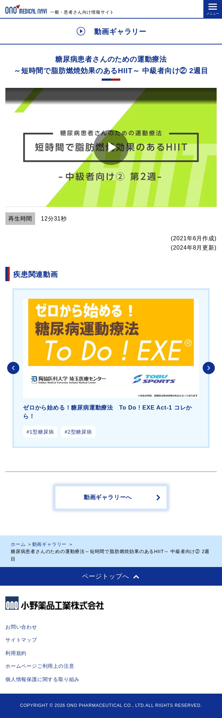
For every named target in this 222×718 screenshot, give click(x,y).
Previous (13, 368)
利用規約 (15, 653)
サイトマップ (21, 640)
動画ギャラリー (49, 544)
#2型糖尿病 (78, 432)
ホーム (18, 544)
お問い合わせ (21, 627)
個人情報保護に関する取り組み (42, 679)
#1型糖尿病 (40, 432)
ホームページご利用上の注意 (39, 666)
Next (209, 368)
